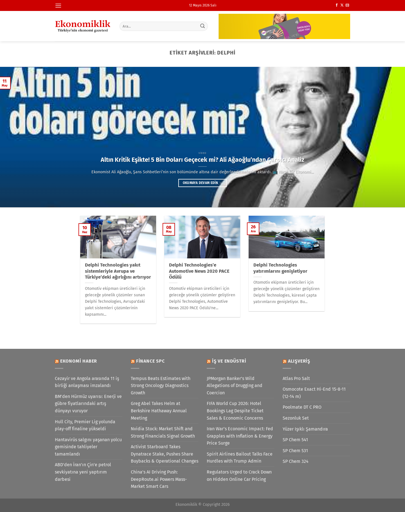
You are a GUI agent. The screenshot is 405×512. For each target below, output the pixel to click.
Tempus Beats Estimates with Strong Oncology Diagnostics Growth (160, 385)
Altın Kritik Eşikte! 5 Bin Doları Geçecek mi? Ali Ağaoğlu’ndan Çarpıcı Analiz (202, 159)
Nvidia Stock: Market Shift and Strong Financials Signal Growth (163, 432)
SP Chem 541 (295, 439)
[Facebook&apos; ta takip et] (336, 5)
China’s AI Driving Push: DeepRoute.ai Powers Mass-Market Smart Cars (159, 479)
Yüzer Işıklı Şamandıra (305, 429)
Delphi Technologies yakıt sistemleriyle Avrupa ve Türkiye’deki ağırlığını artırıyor (118, 271)
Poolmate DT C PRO (302, 407)
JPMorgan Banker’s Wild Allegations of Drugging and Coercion (234, 385)
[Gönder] (203, 26)
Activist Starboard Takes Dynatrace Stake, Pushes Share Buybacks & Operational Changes (164, 454)
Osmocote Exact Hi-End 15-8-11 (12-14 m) (314, 392)
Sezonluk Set (296, 418)
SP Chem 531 (295, 450)
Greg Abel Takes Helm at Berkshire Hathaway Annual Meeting (159, 410)
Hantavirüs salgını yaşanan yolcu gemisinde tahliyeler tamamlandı (88, 447)
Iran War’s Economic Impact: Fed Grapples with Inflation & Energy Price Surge (240, 436)
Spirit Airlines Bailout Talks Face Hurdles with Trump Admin (240, 457)
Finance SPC (150, 361)
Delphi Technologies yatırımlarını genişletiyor (280, 268)
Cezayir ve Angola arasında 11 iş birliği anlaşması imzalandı (87, 382)
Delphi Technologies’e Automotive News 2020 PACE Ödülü (199, 271)
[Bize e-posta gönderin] (347, 5)
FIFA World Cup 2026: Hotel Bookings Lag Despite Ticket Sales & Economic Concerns (235, 410)
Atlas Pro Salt (296, 378)
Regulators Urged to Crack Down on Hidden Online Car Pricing (239, 475)
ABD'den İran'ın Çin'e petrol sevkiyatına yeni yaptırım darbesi (83, 472)
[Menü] (58, 5)
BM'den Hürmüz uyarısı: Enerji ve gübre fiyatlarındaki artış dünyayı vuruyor (88, 403)
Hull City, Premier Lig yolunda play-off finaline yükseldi (85, 425)
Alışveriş (299, 361)
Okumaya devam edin (202, 182)
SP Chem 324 (296, 461)
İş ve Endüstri (229, 361)
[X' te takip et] (342, 5)
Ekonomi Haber (78, 361)
